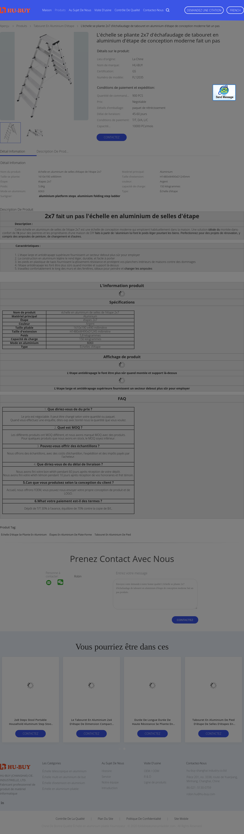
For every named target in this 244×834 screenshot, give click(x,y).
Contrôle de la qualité (70, 818)
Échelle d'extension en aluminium (63, 783)
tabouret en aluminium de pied (113, 534)
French (235, 10)
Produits (60, 10)
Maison (47, 10)
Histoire (107, 771)
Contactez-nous (153, 10)
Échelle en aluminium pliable (60, 789)
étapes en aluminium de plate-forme (70, 534)
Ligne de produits (155, 782)
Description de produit (53, 151)
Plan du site (105, 818)
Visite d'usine (102, 10)
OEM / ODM (151, 771)
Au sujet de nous (80, 10)
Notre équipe (110, 782)
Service (106, 777)
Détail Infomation (12, 151)
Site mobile (181, 818)
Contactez (111, 137)
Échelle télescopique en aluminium (64, 771)
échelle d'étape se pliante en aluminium (24, 534)
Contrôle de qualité (127, 10)
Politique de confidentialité (143, 818)
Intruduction (110, 788)
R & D (147, 777)
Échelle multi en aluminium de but (64, 777)
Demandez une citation (204, 10)
